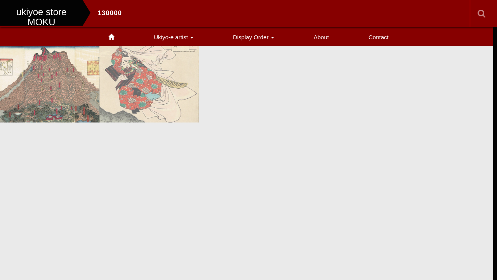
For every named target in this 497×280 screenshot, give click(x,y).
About (321, 37)
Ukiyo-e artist (173, 37)
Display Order (253, 37)
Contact (378, 37)
